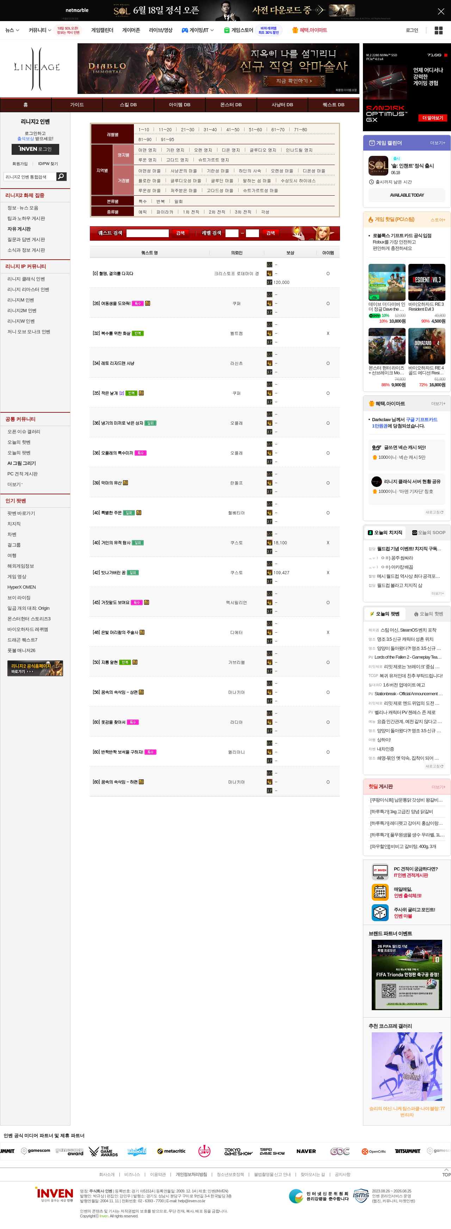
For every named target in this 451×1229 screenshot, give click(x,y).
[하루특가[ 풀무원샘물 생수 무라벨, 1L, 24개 (407, 834)
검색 (61, 176)
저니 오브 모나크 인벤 (28, 331)
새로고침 (433, 512)
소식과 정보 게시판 (26, 250)
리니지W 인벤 (21, 321)
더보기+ (437, 143)
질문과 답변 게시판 (26, 239)
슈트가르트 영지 (213, 160)
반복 (160, 201)
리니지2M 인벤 (22, 310)
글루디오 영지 (263, 150)
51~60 (255, 129)
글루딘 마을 (222, 180)
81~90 (145, 139)
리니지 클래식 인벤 (26, 279)
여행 (11, 555)
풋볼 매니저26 (21, 650)
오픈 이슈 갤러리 (24, 431)
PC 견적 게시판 (22, 473)
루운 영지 (147, 160)
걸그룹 (14, 545)
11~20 (165, 129)
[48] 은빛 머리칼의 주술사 (115, 632)
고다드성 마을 (220, 190)
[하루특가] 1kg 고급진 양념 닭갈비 (401, 811)
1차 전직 (191, 212)
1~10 (143, 129)
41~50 (232, 129)
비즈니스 (132, 1174)
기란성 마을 (218, 170)
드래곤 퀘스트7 (22, 640)
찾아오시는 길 (313, 1174)
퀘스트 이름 (108, 233)
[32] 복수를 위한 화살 (111, 333)
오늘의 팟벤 (19, 452)
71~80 (300, 129)
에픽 (142, 212)
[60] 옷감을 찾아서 (108, 722)
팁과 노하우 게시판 (26, 218)
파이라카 (164, 212)
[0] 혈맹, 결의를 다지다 (112, 273)
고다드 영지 (177, 160)
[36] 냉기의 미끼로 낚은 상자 (117, 423)
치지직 (14, 523)
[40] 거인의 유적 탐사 (111, 542)
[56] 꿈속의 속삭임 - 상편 (114, 692)
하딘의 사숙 (250, 170)
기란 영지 (175, 150)
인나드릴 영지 (299, 150)
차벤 (11, 534)
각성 (265, 212)
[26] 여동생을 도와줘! (111, 303)
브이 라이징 (19, 597)
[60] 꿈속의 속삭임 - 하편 (114, 782)
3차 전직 (243, 212)
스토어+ (438, 219)
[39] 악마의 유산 (107, 483)
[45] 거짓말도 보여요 (110, 602)
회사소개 (107, 1174)
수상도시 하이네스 (298, 180)
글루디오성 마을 (186, 180)
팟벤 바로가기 (21, 513)
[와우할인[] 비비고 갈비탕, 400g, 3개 (403, 846)
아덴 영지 (147, 150)
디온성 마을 (314, 170)
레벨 (207, 233)
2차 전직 (217, 212)
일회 (178, 201)
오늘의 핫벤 (19, 442)
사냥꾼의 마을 (184, 170)
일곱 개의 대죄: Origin (28, 608)
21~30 (187, 129)
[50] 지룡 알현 (105, 662)
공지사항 (342, 1174)
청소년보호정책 (230, 1174)
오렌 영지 (203, 150)
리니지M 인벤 (20, 300)
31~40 (210, 129)
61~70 (278, 129)
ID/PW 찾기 (48, 164)
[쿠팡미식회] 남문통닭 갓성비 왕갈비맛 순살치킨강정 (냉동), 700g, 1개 (407, 800)
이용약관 (158, 1174)
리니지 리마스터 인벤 (28, 289)
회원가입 (20, 164)
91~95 (167, 139)
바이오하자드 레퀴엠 (27, 629)
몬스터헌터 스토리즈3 (28, 618)
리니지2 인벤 (35, 121)
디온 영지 (231, 150)
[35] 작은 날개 (105, 393)
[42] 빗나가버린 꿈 (108, 572)
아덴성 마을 (149, 170)
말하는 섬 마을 (257, 180)
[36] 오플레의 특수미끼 (112, 453)
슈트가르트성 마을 (260, 190)
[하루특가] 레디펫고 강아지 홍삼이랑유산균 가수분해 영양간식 (407, 823)
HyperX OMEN (21, 587)
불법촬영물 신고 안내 (272, 1174)
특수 (142, 201)
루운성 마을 (149, 190)
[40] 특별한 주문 (107, 512)
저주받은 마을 (184, 190)
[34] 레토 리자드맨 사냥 (113, 363)
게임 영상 (16, 576)
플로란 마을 (149, 180)
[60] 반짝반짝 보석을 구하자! (117, 752)
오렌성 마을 (282, 170)
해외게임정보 (20, 566)
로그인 (412, 30)
